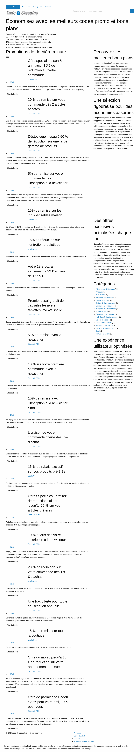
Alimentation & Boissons (105, 289)
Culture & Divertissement (105, 303)
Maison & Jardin (102, 320)
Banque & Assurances (104, 297)
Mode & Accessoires (104, 323)
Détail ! (11, 82)
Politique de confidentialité (84, 741)
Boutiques (26, 7)
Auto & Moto (100, 295)
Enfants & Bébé (102, 311)
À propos (77, 733)
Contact (48, 7)
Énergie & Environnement (106, 309)
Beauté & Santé (102, 300)
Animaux (99, 292)
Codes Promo (13, 7)
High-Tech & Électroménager (107, 317)
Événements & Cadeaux (105, 314)
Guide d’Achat (79, 736)
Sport (98, 331)
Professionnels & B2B (104, 325)
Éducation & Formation (105, 306)
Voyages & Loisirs (103, 334)
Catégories (37, 7)
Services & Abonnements (105, 328)
